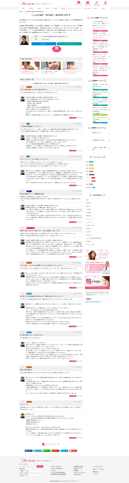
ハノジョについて (97, 466)
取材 (90, 174)
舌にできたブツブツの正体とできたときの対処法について (99, 100)
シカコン (95, 473)
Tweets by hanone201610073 (92, 301)
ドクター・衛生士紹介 (57, 468)
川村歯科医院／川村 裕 (98, 140)
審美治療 (63, 8)
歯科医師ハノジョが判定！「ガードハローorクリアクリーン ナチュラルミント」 (99, 35)
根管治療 (31, 8)
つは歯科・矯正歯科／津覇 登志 (99, 148)
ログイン (105, 3)
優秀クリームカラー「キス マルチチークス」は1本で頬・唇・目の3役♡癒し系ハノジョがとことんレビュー (99, 57)
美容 (89, 165)
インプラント (79, 8)
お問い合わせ (88, 3)
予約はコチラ (56, 50)
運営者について (78, 468)
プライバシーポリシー (79, 472)
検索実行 (40, 466)
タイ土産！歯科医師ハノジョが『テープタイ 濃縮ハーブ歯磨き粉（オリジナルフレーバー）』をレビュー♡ (99, 24)
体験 (89, 171)
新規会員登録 (97, 3)
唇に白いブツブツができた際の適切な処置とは (99, 93)
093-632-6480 (45, 39)
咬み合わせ (89, 235)
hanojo (100, 30)
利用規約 (76, 470)
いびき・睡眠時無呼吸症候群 (93, 238)
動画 (89, 184)
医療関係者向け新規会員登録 (58, 474)
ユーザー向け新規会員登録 (58, 472)
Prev (109, 8)
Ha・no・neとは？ (79, 3)
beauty (100, 115)
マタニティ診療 (30, 228)
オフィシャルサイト (69, 43)
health (100, 89)
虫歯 (23, 8)
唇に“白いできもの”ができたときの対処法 (99, 118)
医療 (90, 168)
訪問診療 (88, 241)
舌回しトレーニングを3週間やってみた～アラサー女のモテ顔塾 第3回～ (99, 109)
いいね (72, 117)
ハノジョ (91, 181)
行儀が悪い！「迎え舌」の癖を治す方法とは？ (99, 85)
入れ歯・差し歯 (87, 8)
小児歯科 (47, 8)
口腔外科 (103, 8)
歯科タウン (44, 43)
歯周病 (39, 8)
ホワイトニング (71, 8)
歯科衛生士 (90, 187)
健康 (89, 162)
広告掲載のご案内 (78, 466)
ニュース (90, 178)
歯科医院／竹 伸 (96, 132)
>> (58, 444)
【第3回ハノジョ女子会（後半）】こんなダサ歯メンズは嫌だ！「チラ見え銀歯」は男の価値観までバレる (99, 45)
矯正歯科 (95, 8)
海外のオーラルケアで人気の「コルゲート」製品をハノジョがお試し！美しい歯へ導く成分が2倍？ (99, 69)
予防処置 (55, 8)
